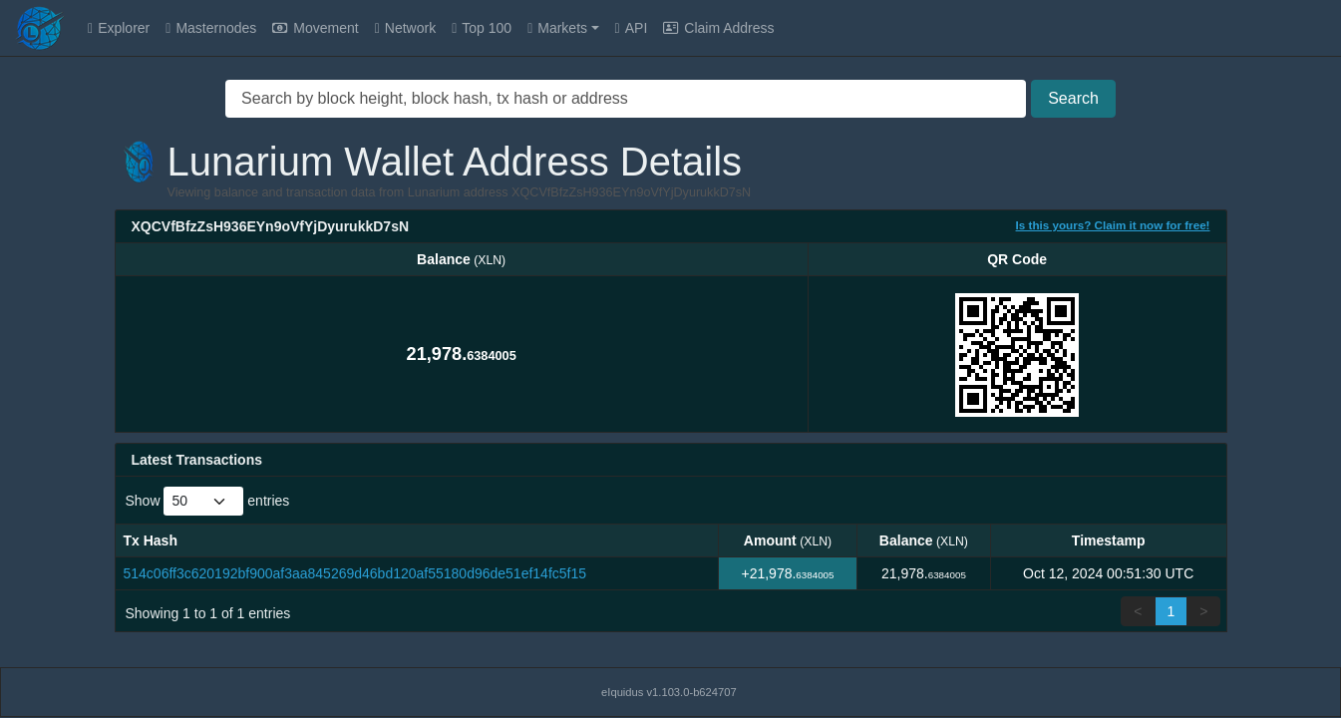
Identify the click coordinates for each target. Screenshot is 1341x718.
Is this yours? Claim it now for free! (1113, 224)
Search (1073, 98)
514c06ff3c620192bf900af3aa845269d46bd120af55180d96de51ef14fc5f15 (355, 573)
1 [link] (1171, 611)
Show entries (208, 501)
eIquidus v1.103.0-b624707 (669, 692)
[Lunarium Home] (40, 28)
